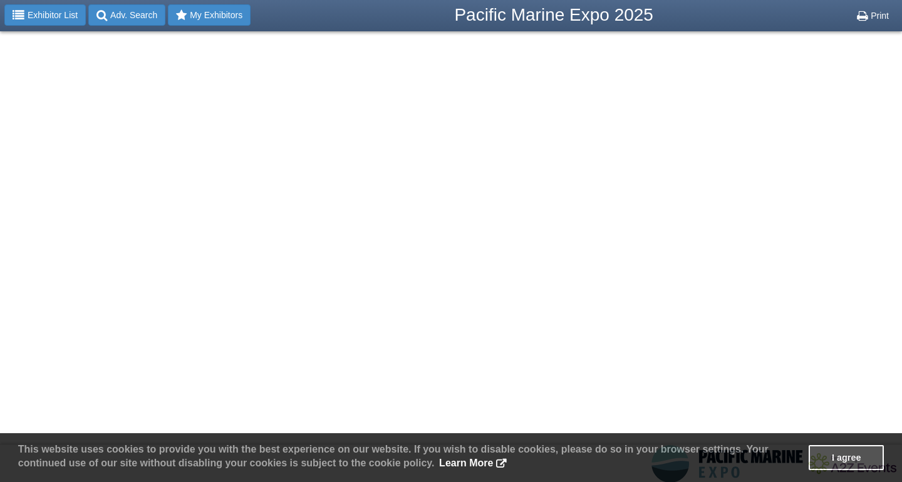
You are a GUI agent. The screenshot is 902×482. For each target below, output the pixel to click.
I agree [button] (846, 458)
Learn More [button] (466, 463)
